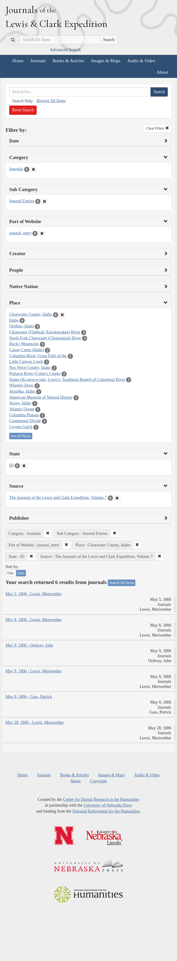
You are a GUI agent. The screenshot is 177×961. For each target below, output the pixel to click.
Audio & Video (141, 60)
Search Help (22, 101)
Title (10, 573)
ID (11, 465)
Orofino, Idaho (21, 326)
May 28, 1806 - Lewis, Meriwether (35, 722)
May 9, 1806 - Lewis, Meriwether (34, 671)
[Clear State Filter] (24, 465)
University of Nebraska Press (107, 805)
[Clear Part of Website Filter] (42, 233)
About (162, 72)
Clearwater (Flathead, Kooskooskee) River (44, 332)
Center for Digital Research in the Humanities (101, 799)
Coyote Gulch (20, 426)
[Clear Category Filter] (33, 169)
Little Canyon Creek (26, 361)
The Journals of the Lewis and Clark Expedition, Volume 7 (58, 497)
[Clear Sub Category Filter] (44, 201)
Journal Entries (21, 201)
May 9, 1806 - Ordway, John (29, 645)
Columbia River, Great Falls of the (38, 356)
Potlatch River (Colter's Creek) (35, 373)
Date (21, 573)
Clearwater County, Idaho (30, 314)
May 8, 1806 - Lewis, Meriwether (34, 619)
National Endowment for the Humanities (106, 811)
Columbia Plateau (24, 415)
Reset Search (23, 110)
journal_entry (20, 233)
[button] (47, 533)
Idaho (14, 320)
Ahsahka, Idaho (22, 391)
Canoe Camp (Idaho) (26, 350)
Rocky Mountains (24, 344)
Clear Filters (157, 128)
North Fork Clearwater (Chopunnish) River (45, 338)
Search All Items (121, 583)
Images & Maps (105, 60)
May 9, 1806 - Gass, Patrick (29, 696)
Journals (38, 60)
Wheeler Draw (21, 385)
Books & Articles (68, 60)
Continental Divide (25, 421)
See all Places (21, 436)
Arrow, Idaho (20, 403)
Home (18, 60)
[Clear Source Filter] (117, 498)
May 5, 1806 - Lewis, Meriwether (34, 594)
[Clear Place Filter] (62, 314)
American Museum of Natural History (41, 397)
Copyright (98, 781)
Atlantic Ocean (21, 409)
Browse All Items (51, 100)
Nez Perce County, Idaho (30, 367)
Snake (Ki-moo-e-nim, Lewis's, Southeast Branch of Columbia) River (67, 379)
